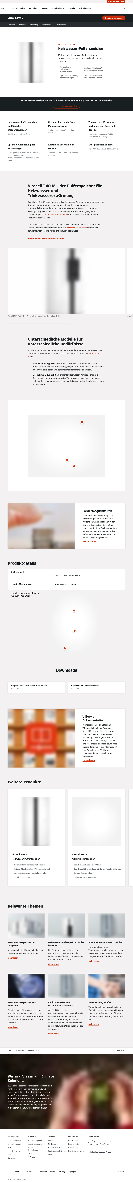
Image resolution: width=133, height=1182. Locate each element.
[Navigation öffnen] (3, 8)
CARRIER (31, 1179)
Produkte (33, 8)
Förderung (33, 25)
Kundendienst (58, 8)
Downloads (61, 25)
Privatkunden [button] (85, 8)
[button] (120, 1051)
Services (44, 8)
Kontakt (71, 8)
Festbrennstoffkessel (77, 227)
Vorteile (22, 25)
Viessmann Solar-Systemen (55, 214)
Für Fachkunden (18, 8)
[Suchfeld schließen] (118, 8)
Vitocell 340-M (33, 1051)
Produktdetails (47, 25)
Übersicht (11, 25)
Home (10, 1051)
